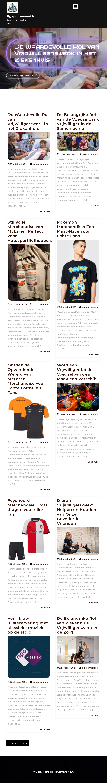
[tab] (75, 6)
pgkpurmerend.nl (21, 16)
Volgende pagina (19, 743)
